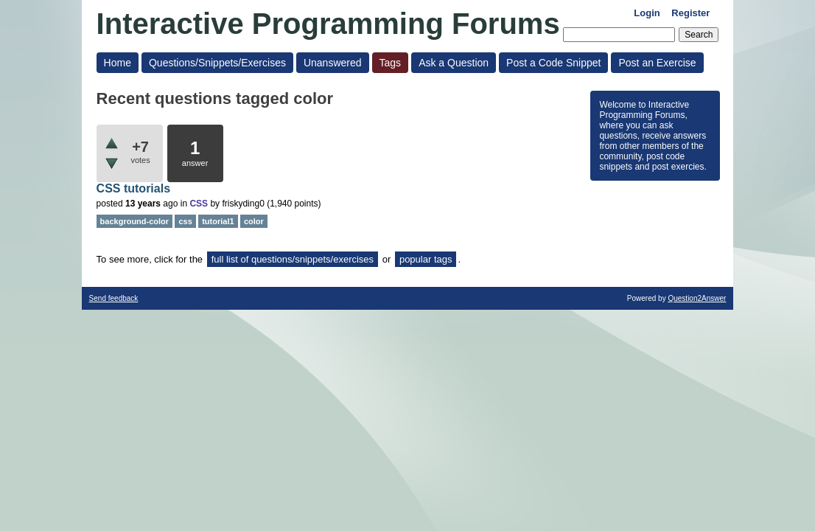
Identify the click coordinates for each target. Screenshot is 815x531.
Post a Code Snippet (553, 63)
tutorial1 (218, 221)
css (185, 221)
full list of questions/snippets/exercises (292, 259)
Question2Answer (697, 298)
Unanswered (333, 63)
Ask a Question (454, 63)
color (254, 221)
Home (117, 63)
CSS (198, 203)
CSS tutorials (133, 188)
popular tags (425, 259)
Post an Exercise (657, 63)
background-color (134, 221)
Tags (390, 63)
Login (647, 12)
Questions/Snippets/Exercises (217, 63)
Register (690, 12)
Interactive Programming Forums (328, 23)
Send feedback (114, 298)
